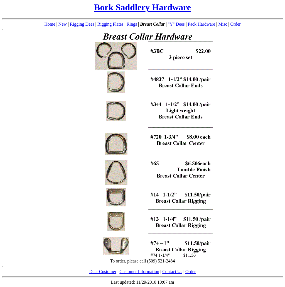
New (62, 24)
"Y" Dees (176, 24)
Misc (222, 24)
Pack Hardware (201, 24)
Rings (132, 24)
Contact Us (172, 271)
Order (235, 24)
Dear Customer (102, 271)
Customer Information (139, 271)
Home (49, 24)
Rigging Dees (82, 24)
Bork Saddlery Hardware (142, 7)
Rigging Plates (110, 24)
